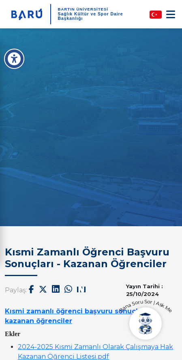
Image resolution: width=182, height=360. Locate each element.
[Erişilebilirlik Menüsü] (14, 59)
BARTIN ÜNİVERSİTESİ (83, 9)
